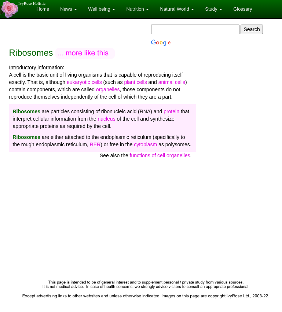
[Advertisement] (141, 221)
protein (171, 111)
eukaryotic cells (84, 82)
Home (43, 9)
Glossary (242, 9)
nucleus (106, 119)
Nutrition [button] (137, 9)
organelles (108, 89)
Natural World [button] (177, 9)
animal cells (171, 82)
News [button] (68, 9)
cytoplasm (145, 144)
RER (95, 144)
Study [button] (213, 9)
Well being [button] (101, 9)
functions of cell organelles (160, 155)
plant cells (135, 82)
